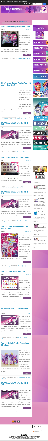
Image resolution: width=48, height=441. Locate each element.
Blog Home (5, 1)
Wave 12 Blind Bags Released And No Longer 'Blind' (14, 227)
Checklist (16, 1)
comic (22, 411)
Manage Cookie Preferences (25, 438)
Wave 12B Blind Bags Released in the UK (15, 27)
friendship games (27, 151)
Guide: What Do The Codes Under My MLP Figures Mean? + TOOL (42, 226)
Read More (27, 54)
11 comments (27, 231)
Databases (10, 1)
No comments (27, 387)
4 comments (28, 127)
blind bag (17, 58)
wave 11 (15, 118)
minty (9, 59)
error (21, 377)
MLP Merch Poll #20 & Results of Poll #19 (14, 193)
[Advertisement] (24, 16)
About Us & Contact (23, 1)
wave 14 (25, 118)
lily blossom (24, 186)
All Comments (36, 431)
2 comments (28, 29)
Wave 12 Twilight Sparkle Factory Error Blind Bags (15, 344)
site (6, 152)
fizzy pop (28, 58)
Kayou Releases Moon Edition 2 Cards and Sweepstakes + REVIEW (42, 239)
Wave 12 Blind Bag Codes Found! (13, 271)
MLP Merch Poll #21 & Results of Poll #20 (14, 124)
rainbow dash (24, 59)
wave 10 (12, 118)
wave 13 (22, 118)
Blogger (35, 438)
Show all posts (23, 21)
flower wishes (16, 186)
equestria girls (21, 151)
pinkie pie (19, 59)
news (17, 59)
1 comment (28, 313)
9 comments (28, 160)
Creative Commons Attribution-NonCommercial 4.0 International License (28, 436)
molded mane (13, 59)
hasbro (6, 59)
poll (5, 152)
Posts (34, 429)
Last (18, 421)
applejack (8, 186)
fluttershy (3, 59)
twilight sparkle (18, 187)
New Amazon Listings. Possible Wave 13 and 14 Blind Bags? (16, 84)
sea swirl (8, 118)
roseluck (14, 187)
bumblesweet (21, 58)
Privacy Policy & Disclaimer (16, 438)
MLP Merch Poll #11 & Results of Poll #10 (14, 384)
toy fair (29, 220)
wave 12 (6, 60)
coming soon (22, 117)
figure (25, 58)
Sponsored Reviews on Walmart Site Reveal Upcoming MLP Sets (42, 213)
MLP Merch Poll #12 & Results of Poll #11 (14, 310)
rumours (5, 118)
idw (27, 411)
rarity (11, 187)
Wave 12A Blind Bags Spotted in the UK (15, 157)
